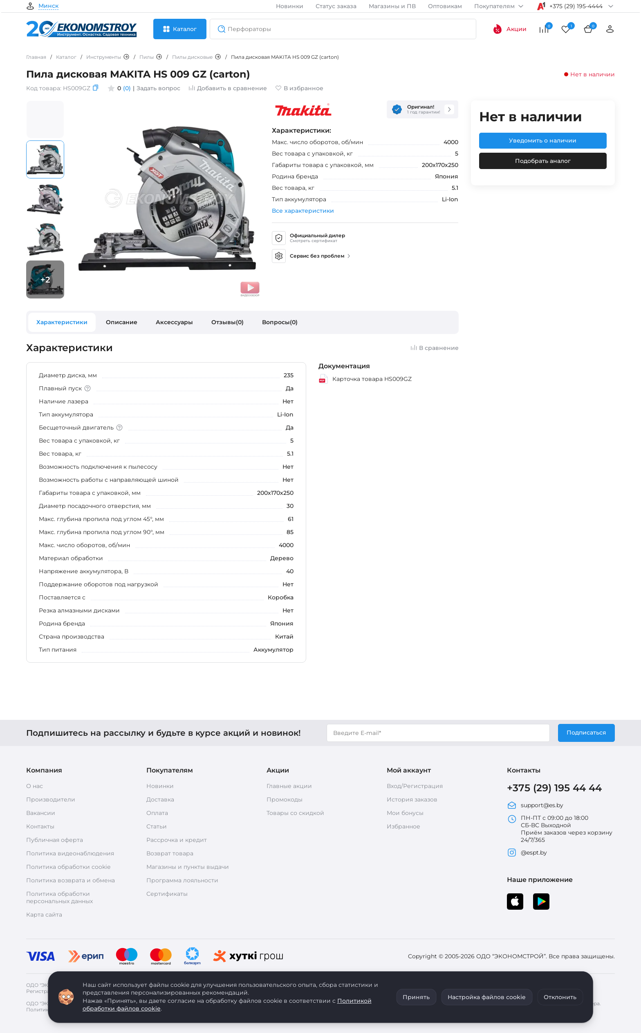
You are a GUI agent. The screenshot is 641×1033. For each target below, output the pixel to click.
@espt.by (527, 852)
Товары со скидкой (295, 813)
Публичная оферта (54, 840)
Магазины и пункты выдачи (187, 866)
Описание (121, 322)
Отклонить (560, 997)
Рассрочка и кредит (176, 840)
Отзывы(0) (227, 322)
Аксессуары (174, 322)
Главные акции (289, 786)
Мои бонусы (405, 813)
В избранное (299, 88)
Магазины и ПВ (392, 6)
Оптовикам (445, 6)
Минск (48, 6)
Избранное (403, 826)
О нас (34, 786)
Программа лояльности (182, 880)
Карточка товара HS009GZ (365, 379)
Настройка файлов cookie (487, 997)
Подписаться (586, 732)
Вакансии (40, 813)
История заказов (412, 799)
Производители (50, 799)
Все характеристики (303, 210)
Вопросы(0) (280, 322)
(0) (127, 88)
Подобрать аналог (543, 161)
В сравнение (434, 348)
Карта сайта (44, 914)
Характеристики (61, 322)
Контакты (40, 826)
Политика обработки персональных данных (59, 897)
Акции (510, 29)
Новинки (289, 6)
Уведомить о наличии (542, 140)
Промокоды (285, 799)
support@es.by (535, 805)
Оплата (157, 813)
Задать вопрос (158, 88)
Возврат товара (169, 853)
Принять (416, 997)
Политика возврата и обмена (70, 880)
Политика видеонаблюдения (70, 853)
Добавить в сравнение (227, 88)
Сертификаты (167, 893)
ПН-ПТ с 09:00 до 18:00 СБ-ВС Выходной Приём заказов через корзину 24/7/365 (559, 829)
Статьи (156, 826)
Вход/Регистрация (415, 786)
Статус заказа (336, 6)
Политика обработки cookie (68, 866)
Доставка (160, 799)
